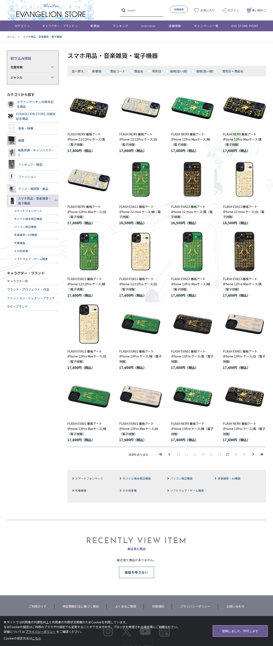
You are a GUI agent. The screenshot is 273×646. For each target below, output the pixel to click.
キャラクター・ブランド (58, 26)
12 (186, 454)
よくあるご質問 (125, 606)
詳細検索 (179, 9)
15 (211, 454)
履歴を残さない (136, 572)
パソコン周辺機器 (181, 478)
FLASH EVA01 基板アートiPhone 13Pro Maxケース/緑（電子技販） (86, 428)
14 (203, 454)
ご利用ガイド (38, 606)
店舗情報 (175, 26)
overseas (148, 26)
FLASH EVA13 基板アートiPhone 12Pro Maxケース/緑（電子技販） (190, 284)
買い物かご (256, 10)
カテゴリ (21, 26)
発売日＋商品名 (232, 71)
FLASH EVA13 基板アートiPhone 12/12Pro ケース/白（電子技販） (138, 284)
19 (244, 454)
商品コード (117, 71)
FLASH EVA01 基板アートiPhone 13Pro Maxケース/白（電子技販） (138, 428)
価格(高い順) (204, 71)
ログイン (233, 10)
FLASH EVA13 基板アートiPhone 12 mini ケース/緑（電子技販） (140, 211)
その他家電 (130, 490)
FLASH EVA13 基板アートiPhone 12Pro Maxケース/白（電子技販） (86, 356)
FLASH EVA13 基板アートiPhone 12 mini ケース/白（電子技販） (243, 211)
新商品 (95, 26)
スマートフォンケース (89, 478)
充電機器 (80, 490)
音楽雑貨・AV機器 (229, 478)
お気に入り (207, 10)
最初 (161, 454)
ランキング (120, 26)
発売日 (156, 71)
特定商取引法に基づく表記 (81, 606)
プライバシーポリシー (195, 606)
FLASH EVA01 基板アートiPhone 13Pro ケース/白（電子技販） (244, 356)
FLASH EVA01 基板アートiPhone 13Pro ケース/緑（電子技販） (140, 356)
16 (219, 454)
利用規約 (158, 606)
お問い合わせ (235, 606)
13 (195, 454)
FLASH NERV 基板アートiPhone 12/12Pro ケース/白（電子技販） (138, 139)
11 (178, 454)
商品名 (138, 71)
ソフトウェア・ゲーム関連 (187, 490)
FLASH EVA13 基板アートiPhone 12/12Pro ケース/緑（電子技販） (86, 284)
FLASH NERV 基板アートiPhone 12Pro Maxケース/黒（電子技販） (242, 139)
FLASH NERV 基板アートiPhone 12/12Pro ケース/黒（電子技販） (86, 139)
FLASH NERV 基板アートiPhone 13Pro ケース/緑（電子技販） (192, 428)
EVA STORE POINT (245, 26)
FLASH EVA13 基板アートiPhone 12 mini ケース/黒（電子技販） (192, 211)
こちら (36, 638)
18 (236, 454)
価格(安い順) (178, 71)
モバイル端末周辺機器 (137, 478)
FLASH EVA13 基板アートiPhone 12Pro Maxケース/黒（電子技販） (242, 284)
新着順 (96, 71)
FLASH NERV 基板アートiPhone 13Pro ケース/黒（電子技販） (244, 428)
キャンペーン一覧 (206, 26)
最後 (262, 454)
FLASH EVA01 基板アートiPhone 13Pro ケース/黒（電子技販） (192, 356)
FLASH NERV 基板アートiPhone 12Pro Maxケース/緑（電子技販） (190, 139)
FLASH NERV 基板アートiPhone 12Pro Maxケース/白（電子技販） (86, 211)
